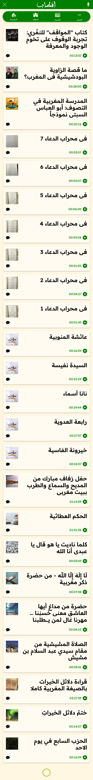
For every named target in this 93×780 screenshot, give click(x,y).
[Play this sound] (85, 55)
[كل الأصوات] (88, 5)
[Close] (5, 5)
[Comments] (8, 55)
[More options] (79, 16)
